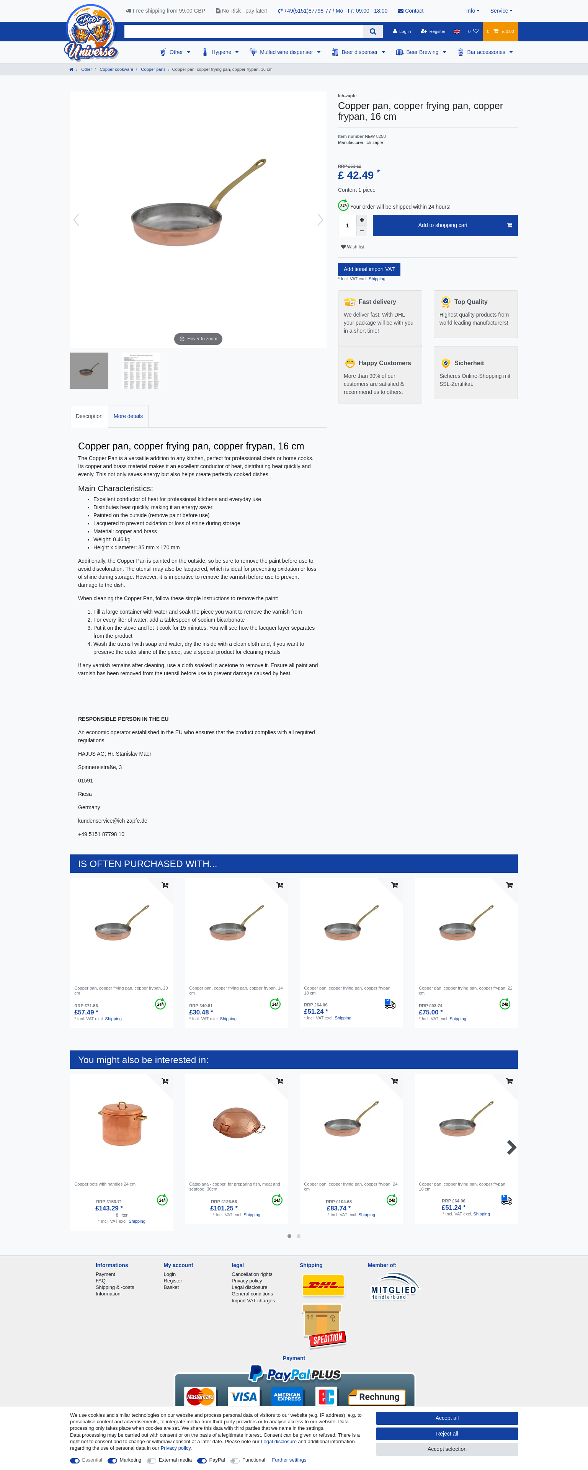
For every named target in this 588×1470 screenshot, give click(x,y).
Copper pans (152, 69)
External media (175, 1460)
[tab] (89, 416)
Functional (253, 1460)
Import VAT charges (253, 1300)
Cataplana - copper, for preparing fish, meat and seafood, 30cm (234, 1186)
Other (177, 52)
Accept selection (447, 1449)
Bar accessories (487, 52)
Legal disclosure (250, 1287)
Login (170, 1274)
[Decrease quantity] (361, 230)
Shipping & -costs (115, 1287)
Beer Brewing (423, 52)
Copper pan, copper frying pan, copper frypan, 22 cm (465, 990)
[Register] (433, 31)
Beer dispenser (360, 52)
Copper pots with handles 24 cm (105, 1184)
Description (89, 416)
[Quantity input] (347, 225)
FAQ (101, 1281)
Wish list (352, 247)
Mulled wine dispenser (287, 52)
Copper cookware (115, 69)
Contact (410, 11)
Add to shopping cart (465, 225)
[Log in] (402, 31)
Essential (92, 1460)
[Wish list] (473, 31)
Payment (105, 1274)
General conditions (252, 1294)
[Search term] (243, 31)
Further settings (289, 1460)
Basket (171, 1287)
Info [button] (470, 11)
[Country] (457, 31)
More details (128, 416)
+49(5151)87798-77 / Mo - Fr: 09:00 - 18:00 (332, 11)
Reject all (447, 1434)
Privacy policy (247, 1281)
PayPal (217, 1460)
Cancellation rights (252, 1274)
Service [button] (499, 11)
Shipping (376, 278)
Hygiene (222, 52)
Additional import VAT (369, 269)
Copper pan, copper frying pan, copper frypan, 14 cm (236, 990)
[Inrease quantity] (361, 220)
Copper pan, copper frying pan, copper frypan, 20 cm (121, 990)
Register (173, 1281)
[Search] (373, 31)
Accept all (447, 1418)
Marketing (131, 1460)
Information (108, 1294)
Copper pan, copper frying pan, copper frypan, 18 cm (348, 990)
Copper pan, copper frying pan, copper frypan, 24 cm (350, 1186)
